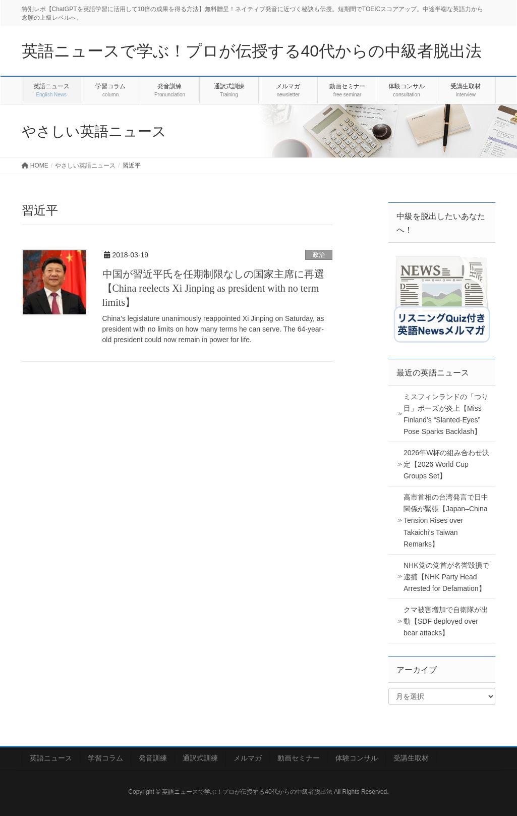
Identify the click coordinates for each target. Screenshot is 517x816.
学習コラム (105, 758)
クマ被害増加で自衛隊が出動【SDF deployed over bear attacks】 (446, 621)
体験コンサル (356, 758)
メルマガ (248, 758)
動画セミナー (298, 758)
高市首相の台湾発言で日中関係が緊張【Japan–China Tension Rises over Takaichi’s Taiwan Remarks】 (446, 520)
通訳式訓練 (200, 758)
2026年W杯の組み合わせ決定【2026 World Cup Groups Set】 (446, 464)
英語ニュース (51, 758)
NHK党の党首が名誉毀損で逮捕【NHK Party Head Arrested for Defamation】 (446, 576)
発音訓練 (153, 758)
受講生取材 (411, 758)
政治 (319, 254)
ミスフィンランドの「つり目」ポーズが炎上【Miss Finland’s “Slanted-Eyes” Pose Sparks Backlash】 (446, 414)
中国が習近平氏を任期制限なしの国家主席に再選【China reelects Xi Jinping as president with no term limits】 (213, 288)
